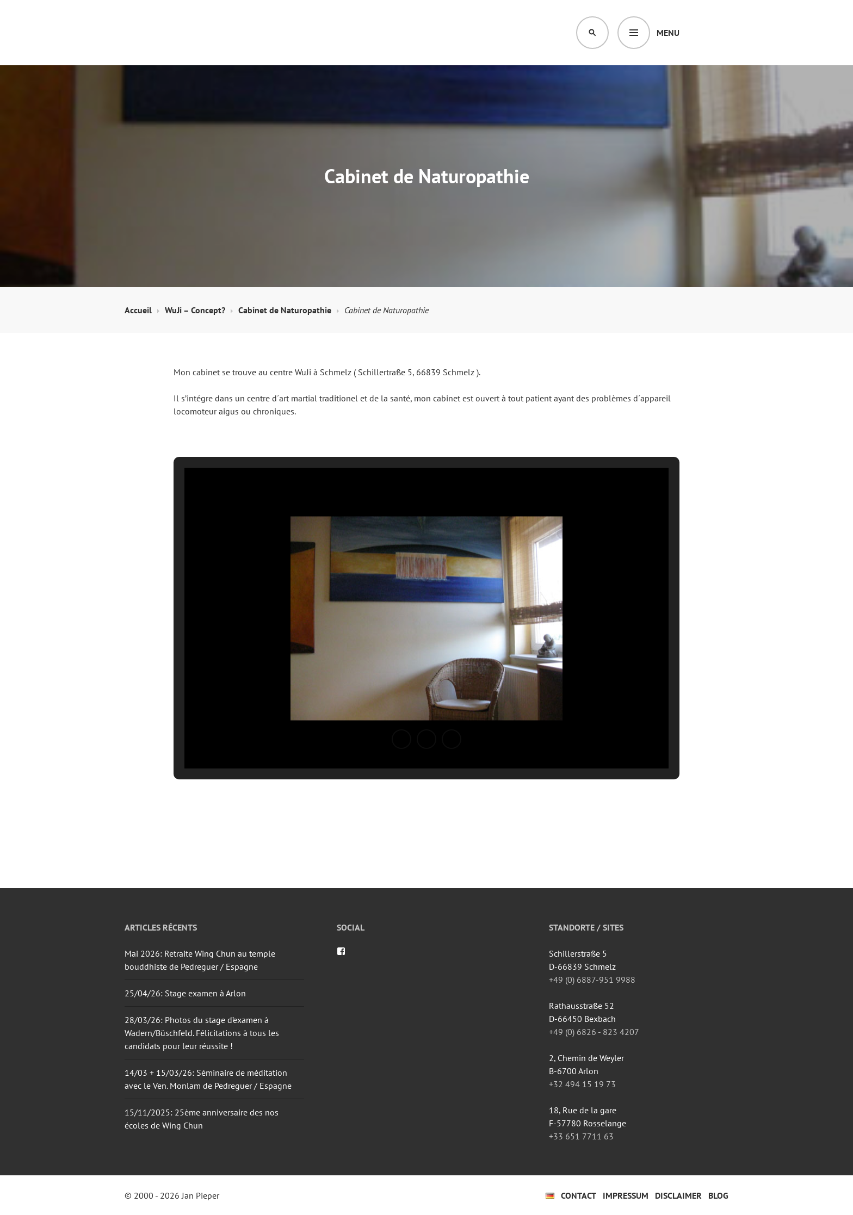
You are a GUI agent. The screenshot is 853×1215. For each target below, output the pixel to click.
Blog (718, 1195)
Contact (578, 1195)
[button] (401, 739)
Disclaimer (678, 1195)
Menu (668, 32)
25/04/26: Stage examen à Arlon (185, 993)
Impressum (625, 1195)
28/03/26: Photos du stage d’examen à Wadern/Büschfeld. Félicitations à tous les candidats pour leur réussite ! (202, 1032)
